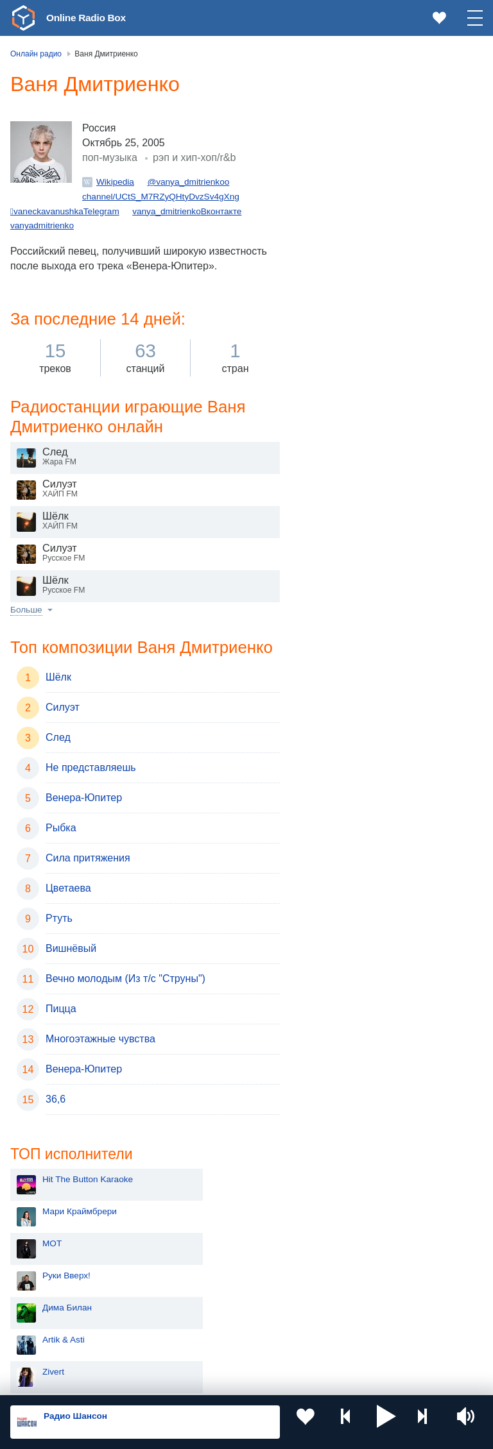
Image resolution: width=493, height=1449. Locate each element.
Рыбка (61, 854)
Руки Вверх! (346, 203)
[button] (386, 1422)
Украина (210, 1217)
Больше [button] (26, 636)
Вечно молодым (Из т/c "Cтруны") (125, 1005)
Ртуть (59, 945)
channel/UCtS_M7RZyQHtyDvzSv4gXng (160, 221)
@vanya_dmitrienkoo (188, 207)
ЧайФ (333, 460)
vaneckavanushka (48, 236)
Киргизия (51, 1259)
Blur (330, 556)
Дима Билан (347, 236)
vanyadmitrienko (42, 250)
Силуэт (63, 734)
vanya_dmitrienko (166, 236)
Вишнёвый (71, 975)
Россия (47, 1217)
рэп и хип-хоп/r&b (194, 182)
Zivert (333, 300)
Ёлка (332, 524)
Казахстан (213, 1237)
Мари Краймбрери (359, 139)
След (58, 764)
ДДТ (331, 364)
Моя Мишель (348, 492)
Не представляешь (91, 794)
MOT (332, 171)
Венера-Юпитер (84, 824)
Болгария (212, 1280)
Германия (212, 1345)
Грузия (206, 1323)
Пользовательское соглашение (169, 1380)
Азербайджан (60, 1345)
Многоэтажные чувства (100, 1065)
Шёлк (58, 704)
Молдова (51, 1237)
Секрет (336, 428)
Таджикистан (219, 1259)
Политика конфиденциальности (294, 1380)
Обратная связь (391, 1380)
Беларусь (52, 1323)
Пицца (61, 1035)
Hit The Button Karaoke (367, 107)
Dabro (334, 396)
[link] (23, 18)
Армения (51, 1280)
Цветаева (68, 915)
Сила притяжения (88, 884)
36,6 (55, 1126)
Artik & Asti (343, 268)
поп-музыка (109, 182)
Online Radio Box (92, 17)
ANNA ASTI (344, 332)
